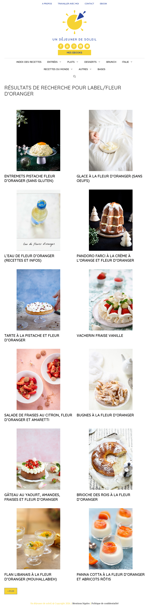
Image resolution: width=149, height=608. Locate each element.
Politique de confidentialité (105, 603)
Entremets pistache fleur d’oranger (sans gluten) (29, 178)
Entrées (55, 62)
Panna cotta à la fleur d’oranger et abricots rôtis (111, 576)
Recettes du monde (60, 69)
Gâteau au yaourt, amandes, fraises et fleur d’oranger (32, 496)
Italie (129, 62)
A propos (47, 3)
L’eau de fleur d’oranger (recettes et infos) (29, 258)
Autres (87, 69)
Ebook (103, 3)
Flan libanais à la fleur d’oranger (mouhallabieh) (30, 576)
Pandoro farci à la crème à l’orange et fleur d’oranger (105, 258)
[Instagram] (74, 46)
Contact (89, 3)
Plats (74, 62)
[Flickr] (87, 46)
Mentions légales (81, 603)
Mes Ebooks (74, 52)
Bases (101, 69)
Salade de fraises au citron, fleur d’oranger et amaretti (38, 417)
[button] (74, 76)
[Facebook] (60, 46)
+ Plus (10, 591)
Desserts (93, 62)
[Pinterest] (80, 46)
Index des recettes (28, 61)
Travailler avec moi (68, 3)
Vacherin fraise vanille (100, 335)
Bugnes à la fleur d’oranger (105, 415)
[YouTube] (67, 46)
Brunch (111, 61)
